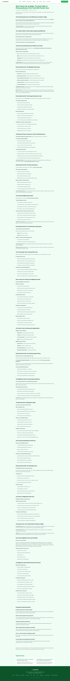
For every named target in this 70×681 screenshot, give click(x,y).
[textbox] (35, 331)
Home (20, 1)
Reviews (34, 1)
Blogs (41, 1)
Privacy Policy (47, 675)
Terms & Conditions (54, 675)
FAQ (37, 1)
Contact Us (48, 1)
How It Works (29, 1)
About (44, 1)
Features (23, 1)
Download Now (64, 1)
